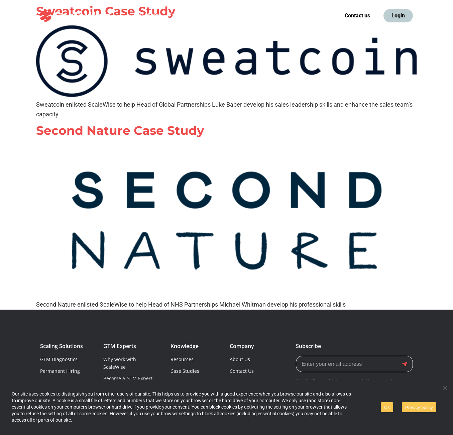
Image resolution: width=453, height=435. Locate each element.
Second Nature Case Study (120, 130)
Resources (182, 359)
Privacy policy (419, 407)
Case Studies (185, 371)
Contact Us (242, 371)
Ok (387, 407)
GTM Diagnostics (59, 359)
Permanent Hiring (60, 371)
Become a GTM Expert (127, 378)
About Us (240, 359)
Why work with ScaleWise (119, 363)
